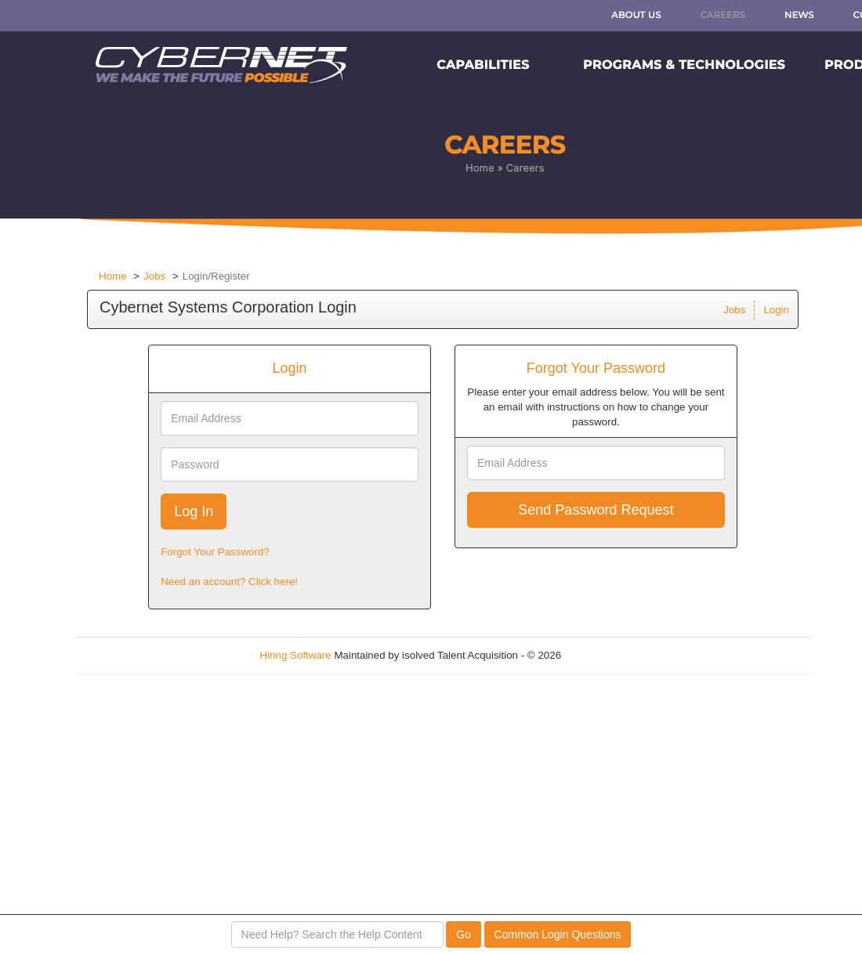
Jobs (154, 276)
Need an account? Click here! (229, 581)
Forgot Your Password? (215, 552)
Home (113, 276)
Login (776, 310)
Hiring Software (295, 655)
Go (463, 934)
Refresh (607, 655)
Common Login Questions (557, 934)
